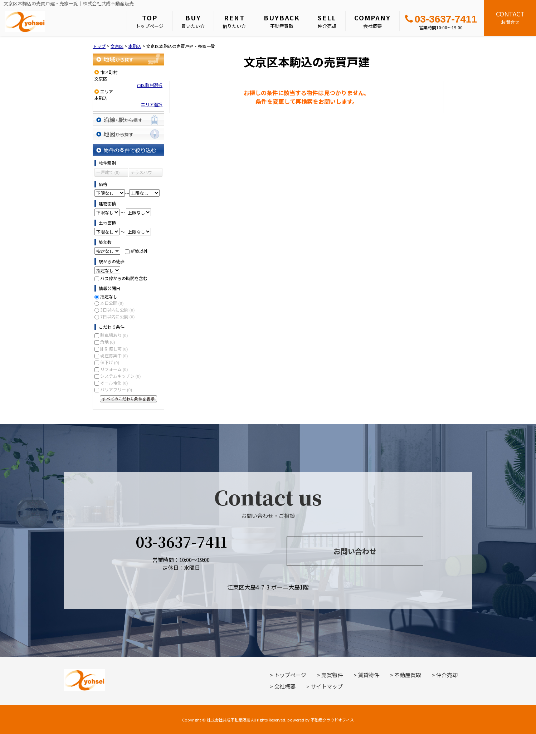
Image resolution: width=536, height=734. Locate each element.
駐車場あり (114, 335)
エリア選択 (151, 104)
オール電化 (114, 383)
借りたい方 (234, 21)
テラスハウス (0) (141, 173)
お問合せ (510, 17)
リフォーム (114, 369)
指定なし (108, 296)
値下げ (109, 362)
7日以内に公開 (117, 316)
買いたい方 (193, 21)
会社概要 (372, 21)
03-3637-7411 (441, 19)
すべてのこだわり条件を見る (128, 398)
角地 (107, 342)
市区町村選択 (149, 85)
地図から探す (128, 134)
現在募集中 (114, 355)
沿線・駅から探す (128, 119)
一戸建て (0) (108, 172)
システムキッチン (120, 376)
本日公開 (111, 303)
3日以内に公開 (117, 310)
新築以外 (139, 251)
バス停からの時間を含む (123, 278)
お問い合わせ (354, 551)
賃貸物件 (368, 675)
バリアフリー (116, 389)
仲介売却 (327, 21)
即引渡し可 (114, 349)
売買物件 (332, 675)
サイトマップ (327, 686)
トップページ (150, 21)
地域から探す (128, 59)
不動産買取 (282, 21)
